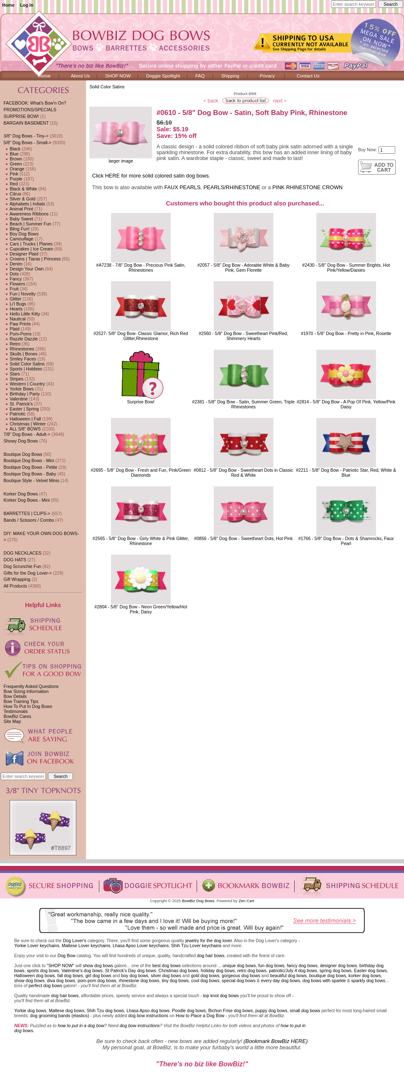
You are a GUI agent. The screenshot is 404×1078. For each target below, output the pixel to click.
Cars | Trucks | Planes (28, 243)
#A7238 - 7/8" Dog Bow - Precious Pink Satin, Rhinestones (141, 268)
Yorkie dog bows (30, 1010)
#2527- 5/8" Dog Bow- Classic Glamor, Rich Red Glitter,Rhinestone (140, 336)
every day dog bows (280, 980)
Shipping (230, 75)
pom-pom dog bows (97, 980)
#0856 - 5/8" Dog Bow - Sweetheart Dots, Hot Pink (243, 538)
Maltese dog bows (66, 1010)
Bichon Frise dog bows (230, 1010)
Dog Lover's (74, 940)
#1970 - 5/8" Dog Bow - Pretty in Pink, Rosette (346, 333)
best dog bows (166, 965)
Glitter (12, 298)
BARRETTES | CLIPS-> (26, 513)
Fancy (12, 278)
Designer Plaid (20, 253)
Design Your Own (23, 268)
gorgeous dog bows (241, 975)
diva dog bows (61, 980)
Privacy (267, 75)
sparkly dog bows (368, 980)
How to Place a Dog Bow (200, 1015)
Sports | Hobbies (22, 368)
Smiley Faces (19, 358)
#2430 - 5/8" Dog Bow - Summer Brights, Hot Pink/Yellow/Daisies (346, 268)
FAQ (200, 75)
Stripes (13, 378)
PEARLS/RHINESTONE (231, 187)
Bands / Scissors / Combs (28, 520)
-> (27, 142)
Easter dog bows (370, 970)
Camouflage (18, 238)
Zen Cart (246, 900)
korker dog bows (364, 975)
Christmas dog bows (179, 970)
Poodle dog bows (189, 1010)
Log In (26, 5)
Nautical (14, 318)
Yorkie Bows (18, 388)
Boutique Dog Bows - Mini (28, 460)
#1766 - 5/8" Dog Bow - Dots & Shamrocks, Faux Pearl (346, 541)
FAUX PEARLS (182, 187)
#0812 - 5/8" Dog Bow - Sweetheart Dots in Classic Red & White (243, 473)
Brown (12, 158)
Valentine (15, 398)
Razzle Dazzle (20, 338)
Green (12, 163)
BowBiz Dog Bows (198, 900)
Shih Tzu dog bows (105, 1010)
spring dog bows (336, 970)
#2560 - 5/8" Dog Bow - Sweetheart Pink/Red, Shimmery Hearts (243, 336)
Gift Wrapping (16, 579)
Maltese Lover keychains (86, 945)
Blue (10, 153)
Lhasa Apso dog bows (147, 1010)
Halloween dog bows (34, 975)
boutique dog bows (327, 975)
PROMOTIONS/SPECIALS (29, 109)
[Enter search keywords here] (353, 4)
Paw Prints (16, 323)
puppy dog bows (271, 1010)
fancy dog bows (302, 965)
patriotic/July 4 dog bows (293, 970)
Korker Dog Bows (20, 493)
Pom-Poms (17, 333)
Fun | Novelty (19, 293)
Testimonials (15, 711)
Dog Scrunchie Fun (22, 566)
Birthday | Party (21, 393)
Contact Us (308, 75)
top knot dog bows (221, 995)
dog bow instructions (148, 1015)
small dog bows (305, 1010)
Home (8, 5)
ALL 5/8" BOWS (21, 428)
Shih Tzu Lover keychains (196, 945)
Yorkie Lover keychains (36, 945)
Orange (13, 168)
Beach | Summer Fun (27, 223)
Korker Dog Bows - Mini (26, 500)
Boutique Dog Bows (22, 454)
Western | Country (24, 383)
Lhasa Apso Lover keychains (141, 945)
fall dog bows (70, 975)
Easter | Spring (20, 408)
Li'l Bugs (14, 303)
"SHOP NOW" (60, 965)
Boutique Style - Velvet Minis (31, 480)
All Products (15, 585)
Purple (12, 178)
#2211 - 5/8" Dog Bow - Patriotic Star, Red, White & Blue (346, 473)
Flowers (14, 283)
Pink (10, 173)
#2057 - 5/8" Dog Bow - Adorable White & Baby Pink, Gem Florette (243, 268)
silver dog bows (166, 975)
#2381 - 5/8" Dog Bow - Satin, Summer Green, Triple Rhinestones (243, 404)
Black (11, 148)
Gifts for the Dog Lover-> (27, 572)
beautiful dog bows (288, 975)
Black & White (20, 188)
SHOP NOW (118, 75)
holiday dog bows (218, 970)
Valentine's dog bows (82, 970)
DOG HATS (14, 559)
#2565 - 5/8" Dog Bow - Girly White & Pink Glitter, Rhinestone (141, 541)
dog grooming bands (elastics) (59, 1015)
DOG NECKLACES (22, 552)
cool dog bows (205, 980)
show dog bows (98, 965)
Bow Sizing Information (25, 691)
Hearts (13, 308)
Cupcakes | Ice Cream (28, 248)
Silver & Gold (19, 198)
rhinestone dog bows (139, 980)
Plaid (11, 328)
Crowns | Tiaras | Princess (32, 258)
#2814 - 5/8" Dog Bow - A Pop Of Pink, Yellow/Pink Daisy (346, 404)
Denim (12, 263)
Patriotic (14, 413)
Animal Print (18, 208)
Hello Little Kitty (21, 313)
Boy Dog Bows (20, 233)
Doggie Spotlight (163, 75)
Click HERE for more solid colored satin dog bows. (151, 176)
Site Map (12, 721)
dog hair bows (211, 955)
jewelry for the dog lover (208, 940)
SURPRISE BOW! (21, 116)
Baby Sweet (18, 218)
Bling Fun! (16, 228)
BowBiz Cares (17, 716)
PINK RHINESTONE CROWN (307, 187)
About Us (80, 75)
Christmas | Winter (24, 423)
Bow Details (15, 696)
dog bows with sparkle (324, 980)
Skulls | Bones (20, 353)
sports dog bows (43, 970)
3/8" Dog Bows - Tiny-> (25, 135)
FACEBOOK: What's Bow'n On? (34, 102)
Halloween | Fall (22, 418)
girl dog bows (98, 975)
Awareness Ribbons (25, 213)
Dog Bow (67, 955)
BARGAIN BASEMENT (25, 122)
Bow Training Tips (20, 701)
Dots (11, 273)
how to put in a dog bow (81, 1025)
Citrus (12, 193)
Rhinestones (18, 348)
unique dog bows (239, 965)
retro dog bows (252, 970)
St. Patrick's (18, 403)
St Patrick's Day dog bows (130, 970)
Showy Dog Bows (20, 440)
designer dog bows (338, 965)
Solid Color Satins (106, 86)
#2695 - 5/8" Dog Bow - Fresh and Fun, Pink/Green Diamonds (141, 473)
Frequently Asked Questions (30, 686)
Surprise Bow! (141, 401)
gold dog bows (205, 975)
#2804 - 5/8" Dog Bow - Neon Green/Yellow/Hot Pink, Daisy (140, 609)
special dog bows (238, 980)
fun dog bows (271, 965)
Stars (11, 373)
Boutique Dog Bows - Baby (29, 473)
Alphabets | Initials (24, 203)
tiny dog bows (175, 980)
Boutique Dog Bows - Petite (30, 467)
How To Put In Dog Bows (27, 706)
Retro (11, 343)
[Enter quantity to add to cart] (387, 150)
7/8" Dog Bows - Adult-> (26, 434)
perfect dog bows (45, 985)
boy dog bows (134, 975)
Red (10, 183)
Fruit (10, 288)
